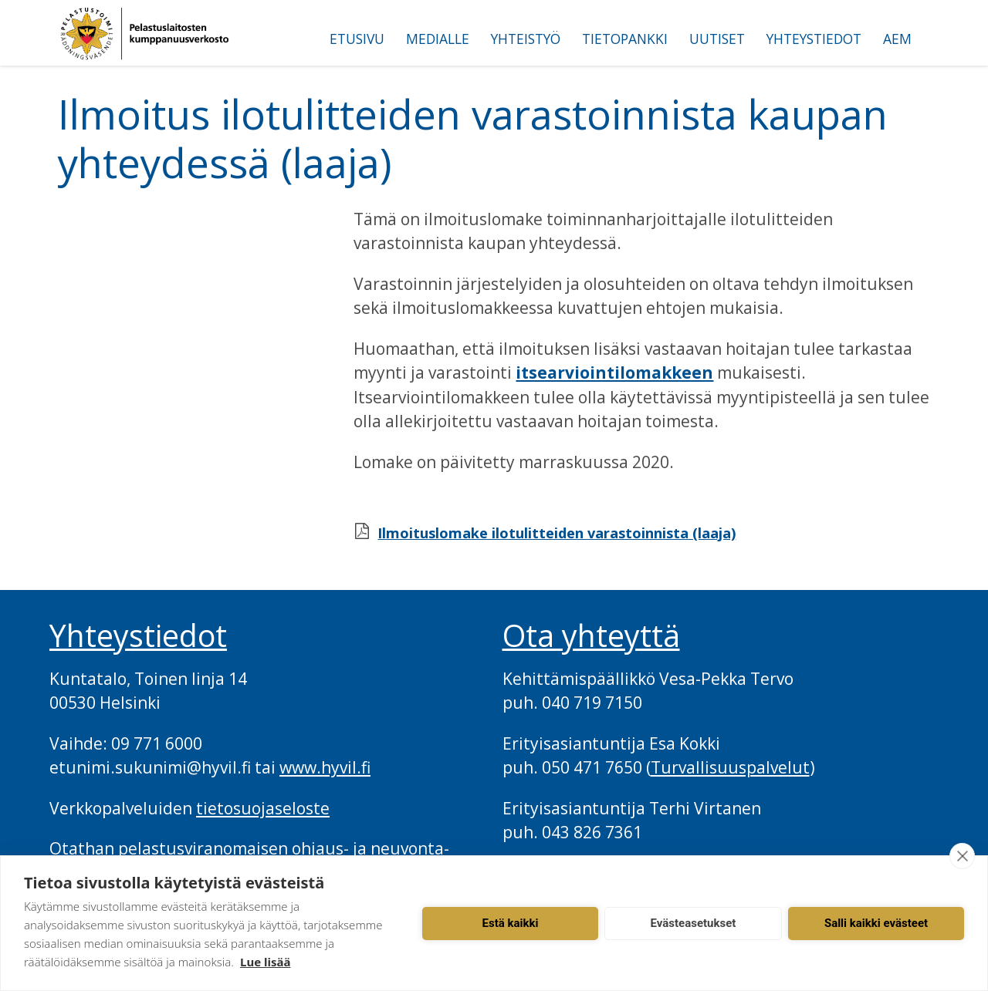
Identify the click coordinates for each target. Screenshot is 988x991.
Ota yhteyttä (591, 635)
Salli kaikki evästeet (876, 923)
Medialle (437, 38)
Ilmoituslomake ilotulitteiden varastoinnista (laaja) (556, 533)
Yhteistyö (525, 38)
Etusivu (357, 38)
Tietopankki (625, 38)
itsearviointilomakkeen (614, 372)
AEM (897, 38)
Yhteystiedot (813, 38)
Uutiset (717, 38)
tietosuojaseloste (263, 808)
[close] (962, 856)
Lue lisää (265, 961)
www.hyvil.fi (324, 767)
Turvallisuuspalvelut (730, 767)
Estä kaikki (510, 923)
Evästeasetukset (693, 923)
